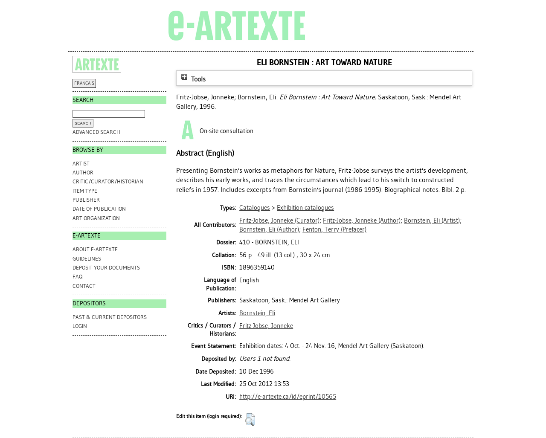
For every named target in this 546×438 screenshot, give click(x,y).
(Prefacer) (334, 229)
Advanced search (96, 132)
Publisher (86, 200)
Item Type (85, 191)
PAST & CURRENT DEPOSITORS (110, 317)
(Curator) (279, 220)
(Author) (362, 220)
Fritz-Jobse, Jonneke (266, 326)
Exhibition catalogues (305, 208)
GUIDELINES (87, 258)
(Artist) (432, 220)
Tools (192, 79)
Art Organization (96, 218)
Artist (81, 163)
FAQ (77, 276)
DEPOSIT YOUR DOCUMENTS (106, 267)
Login (80, 326)
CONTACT (84, 286)
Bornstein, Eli (257, 313)
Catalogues (254, 208)
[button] (250, 419)
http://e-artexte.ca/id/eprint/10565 (287, 396)
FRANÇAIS (84, 83)
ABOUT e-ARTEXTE (95, 249)
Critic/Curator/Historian (108, 181)
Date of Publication (99, 209)
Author (83, 172)
